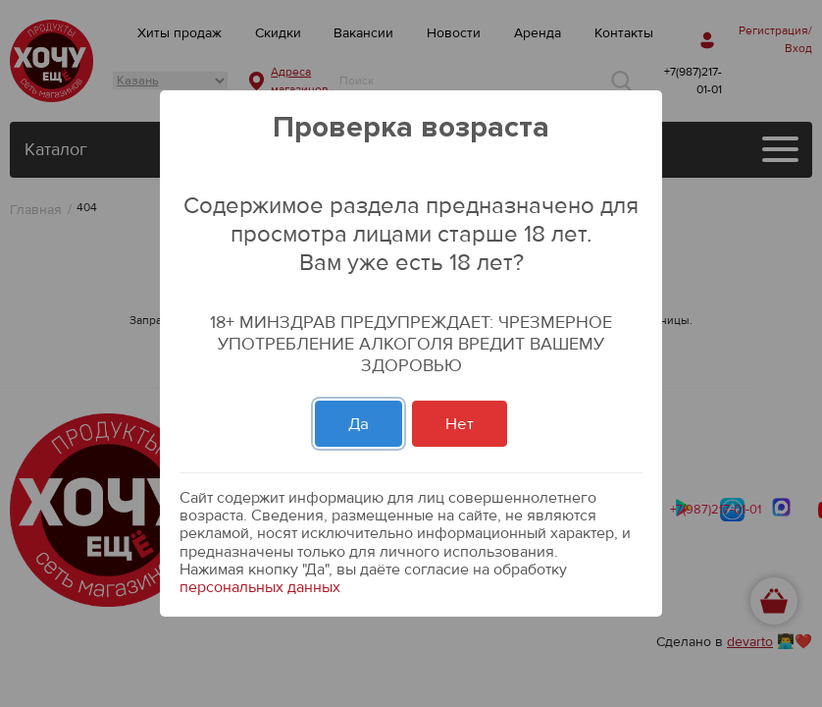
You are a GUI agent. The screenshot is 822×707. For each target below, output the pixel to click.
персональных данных (260, 587)
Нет (459, 423)
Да (358, 423)
